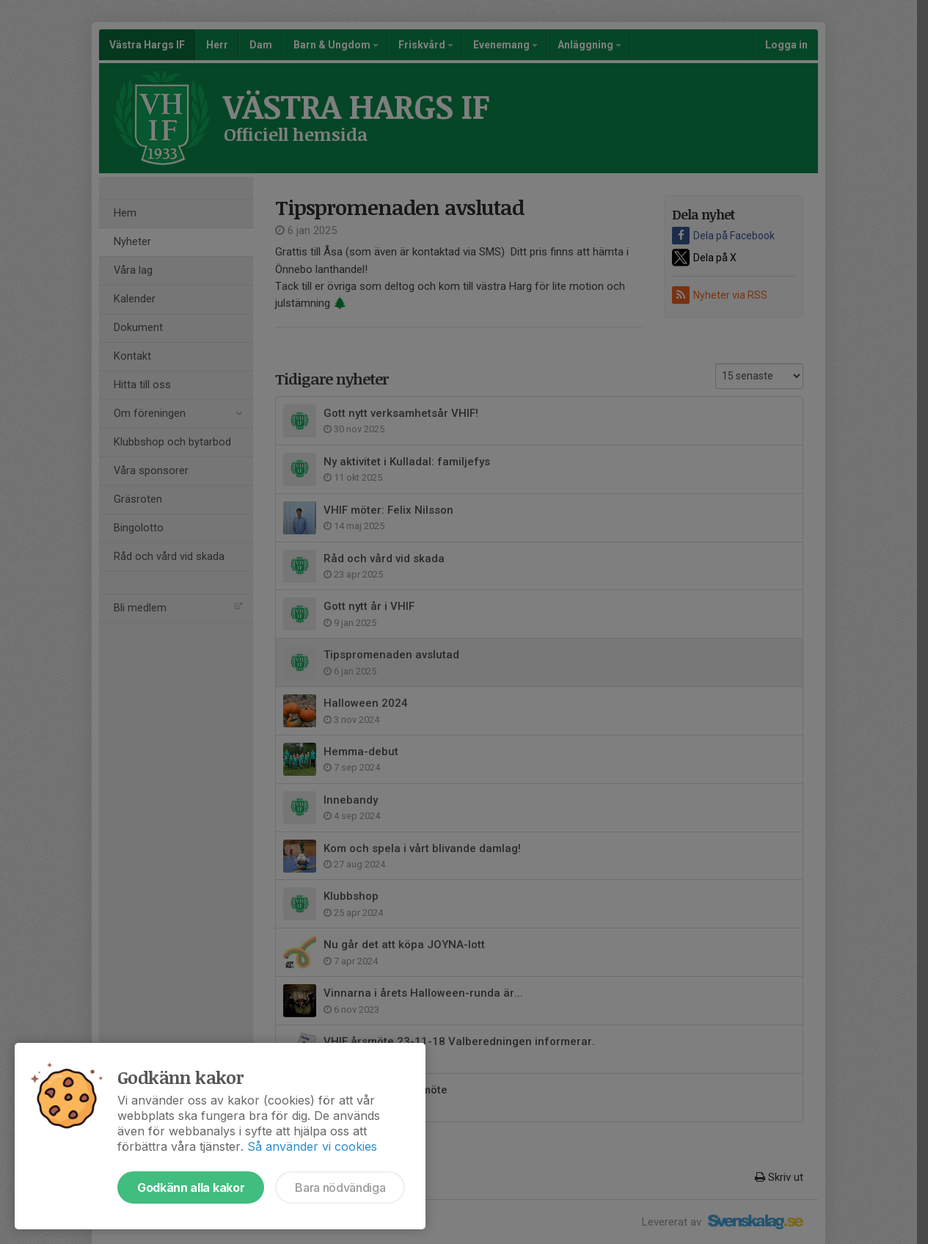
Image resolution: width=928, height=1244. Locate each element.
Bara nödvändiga (340, 1187)
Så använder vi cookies (312, 1146)
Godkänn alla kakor (190, 1187)
